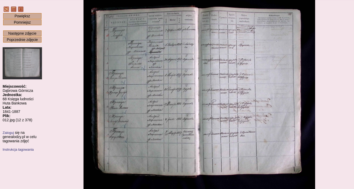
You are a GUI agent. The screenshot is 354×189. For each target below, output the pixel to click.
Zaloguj (8, 133)
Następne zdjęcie (22, 33)
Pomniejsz (22, 22)
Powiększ (22, 16)
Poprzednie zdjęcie (22, 40)
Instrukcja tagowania (18, 149)
